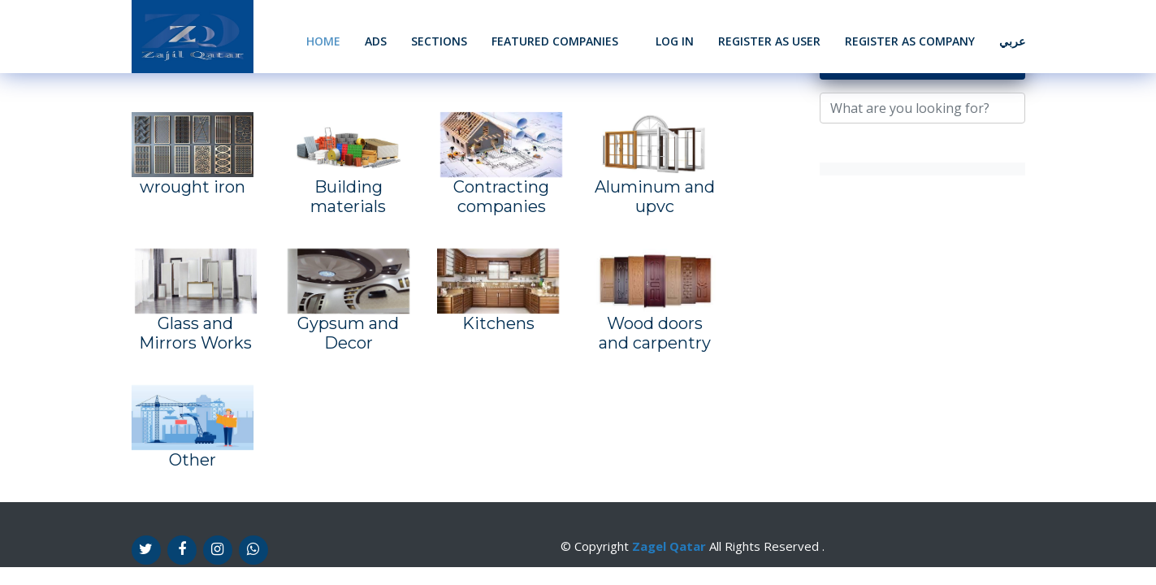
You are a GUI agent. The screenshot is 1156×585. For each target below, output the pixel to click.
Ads (376, 41)
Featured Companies (554, 41)
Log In (675, 41)
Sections (439, 41)
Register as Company (910, 41)
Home (323, 41)
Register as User (769, 41)
